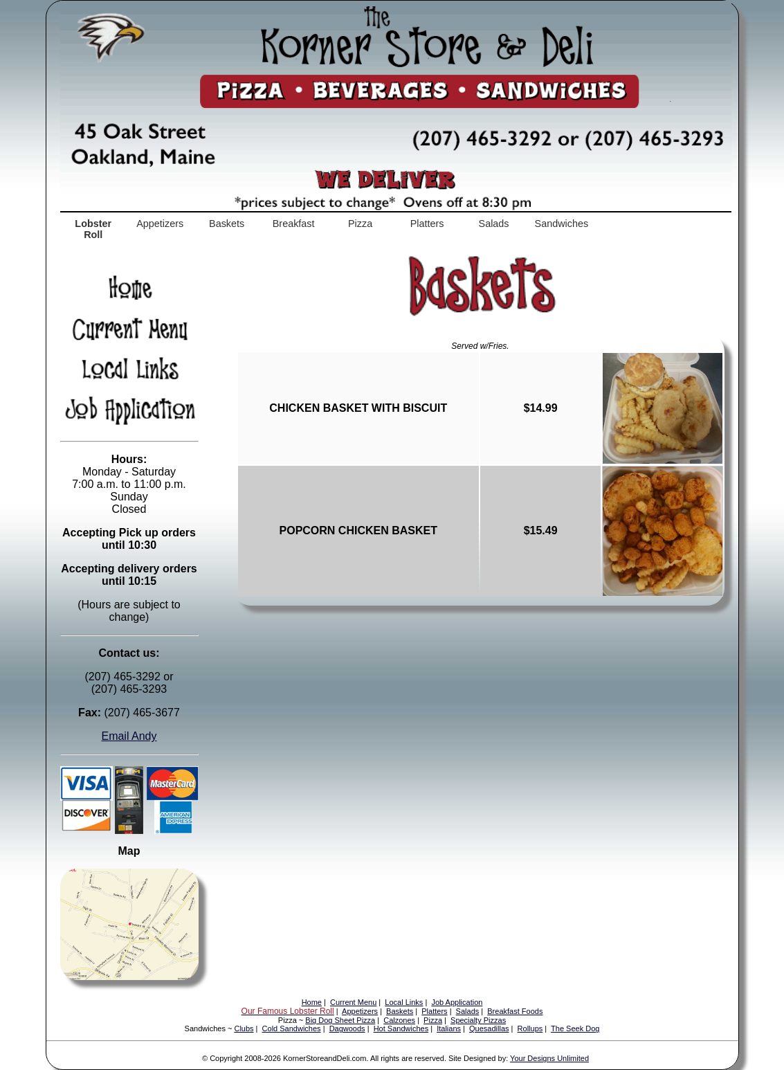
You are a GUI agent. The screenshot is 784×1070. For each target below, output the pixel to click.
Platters (427, 223)
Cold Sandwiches (291, 1028)
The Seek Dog (575, 1028)
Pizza (360, 223)
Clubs (243, 1028)
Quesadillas (489, 1028)
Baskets (226, 223)
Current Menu (353, 1002)
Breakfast (294, 223)
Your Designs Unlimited (549, 1058)
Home (312, 1002)
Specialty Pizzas (478, 1020)
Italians (449, 1028)
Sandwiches (562, 223)
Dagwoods (347, 1028)
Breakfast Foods (515, 1011)
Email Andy (128, 736)
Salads (494, 223)
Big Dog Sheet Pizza (340, 1020)
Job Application (456, 1002)
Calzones (399, 1020)
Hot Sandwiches (401, 1028)
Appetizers (159, 223)
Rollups (530, 1028)
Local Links (404, 1002)
